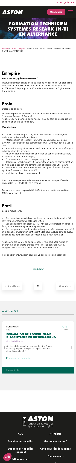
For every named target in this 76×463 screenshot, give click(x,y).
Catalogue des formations (55, 448)
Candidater (38, 269)
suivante (65, 286)
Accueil (5, 48)
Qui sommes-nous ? (55, 441)
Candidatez (56, 12)
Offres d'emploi (18, 48)
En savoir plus (14, 370)
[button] (70, 347)
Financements (55, 456)
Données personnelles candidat (20, 450)
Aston (65, 327)
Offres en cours (21, 459)
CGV (20, 433)
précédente (12, 286)
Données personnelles (20, 441)
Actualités (55, 433)
